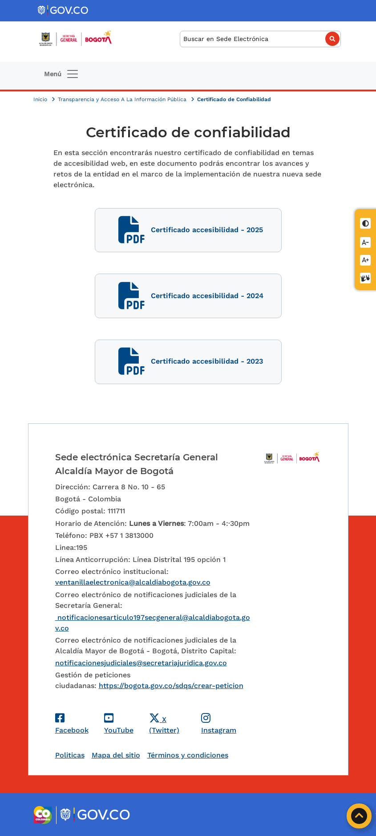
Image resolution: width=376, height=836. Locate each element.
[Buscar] (260, 39)
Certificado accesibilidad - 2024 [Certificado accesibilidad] (188, 296)
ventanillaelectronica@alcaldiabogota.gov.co (132, 582)
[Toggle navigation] (62, 74)
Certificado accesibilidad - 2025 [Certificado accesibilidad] (188, 230)
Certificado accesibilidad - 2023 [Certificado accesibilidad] (188, 361)
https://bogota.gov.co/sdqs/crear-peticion (171, 685)
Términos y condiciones (187, 755)
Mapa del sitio (116, 755)
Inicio (41, 99)
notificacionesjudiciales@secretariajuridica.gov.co (141, 663)
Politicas (70, 755)
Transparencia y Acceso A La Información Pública (123, 99)
